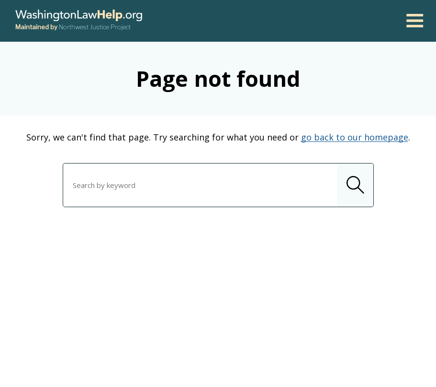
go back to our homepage (354, 137)
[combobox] (218, 185)
